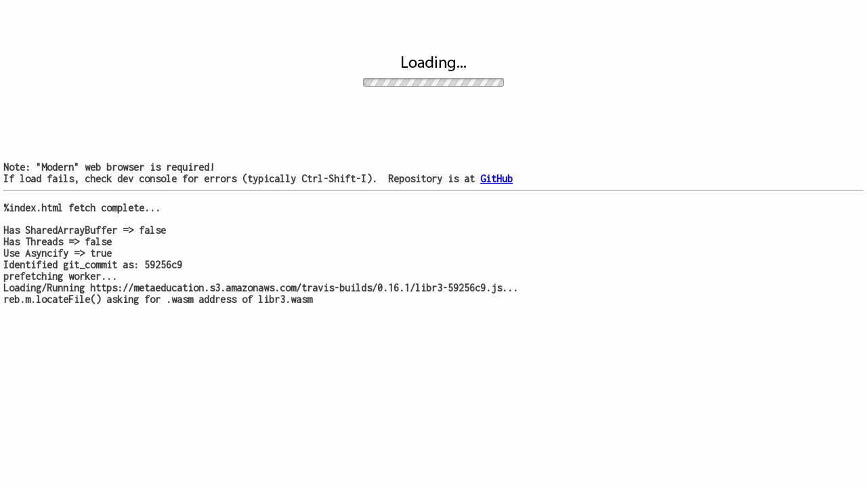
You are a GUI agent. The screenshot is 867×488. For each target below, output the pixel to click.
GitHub (496, 178)
